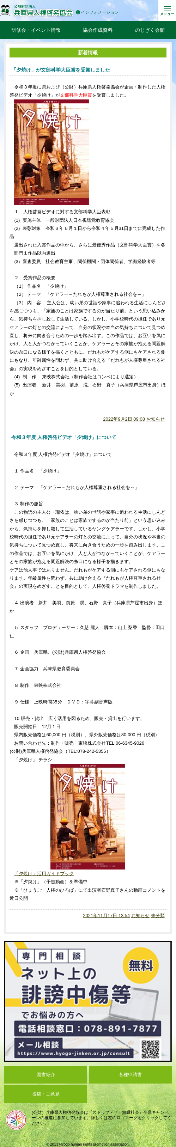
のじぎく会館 (150, 30)
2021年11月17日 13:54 (106, 915)
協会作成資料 (98, 30)
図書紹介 (46, 1074)
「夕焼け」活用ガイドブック (44, 873)
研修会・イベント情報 (36, 30)
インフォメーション (97, 12)
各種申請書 (130, 1074)
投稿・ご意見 (46, 1094)
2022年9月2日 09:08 (124, 419)
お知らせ (155, 419)
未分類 (158, 915)
